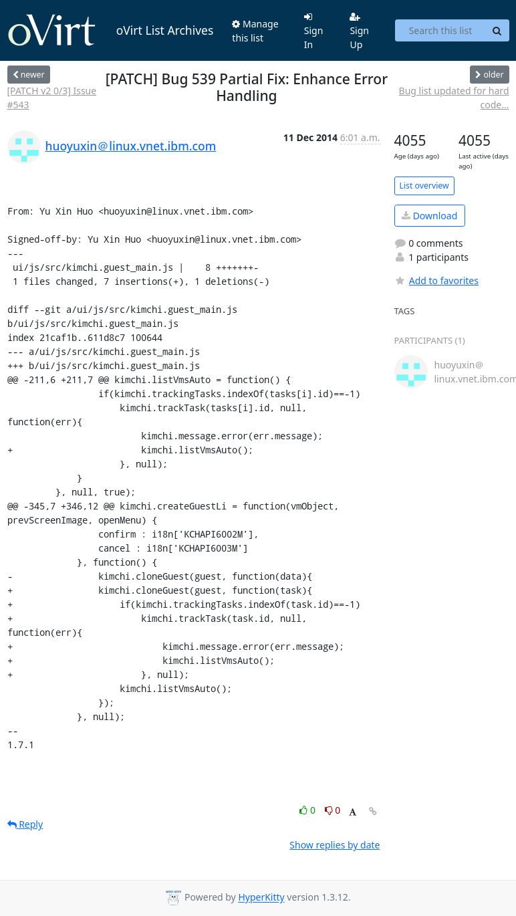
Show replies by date (334, 844)
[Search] (497, 30)
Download (429, 215)
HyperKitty (261, 897)
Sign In (314, 31)
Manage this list (255, 30)
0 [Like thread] (308, 810)
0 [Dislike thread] (333, 810)
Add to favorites (436, 280)
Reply (25, 824)
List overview (424, 185)
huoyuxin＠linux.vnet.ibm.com (131, 146)
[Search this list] (440, 30)
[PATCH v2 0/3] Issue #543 (52, 97)
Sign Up (359, 31)
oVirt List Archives (110, 30)
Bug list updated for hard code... (454, 97)
